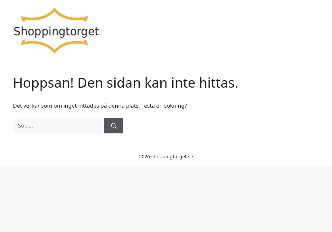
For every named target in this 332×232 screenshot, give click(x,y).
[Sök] (113, 125)
